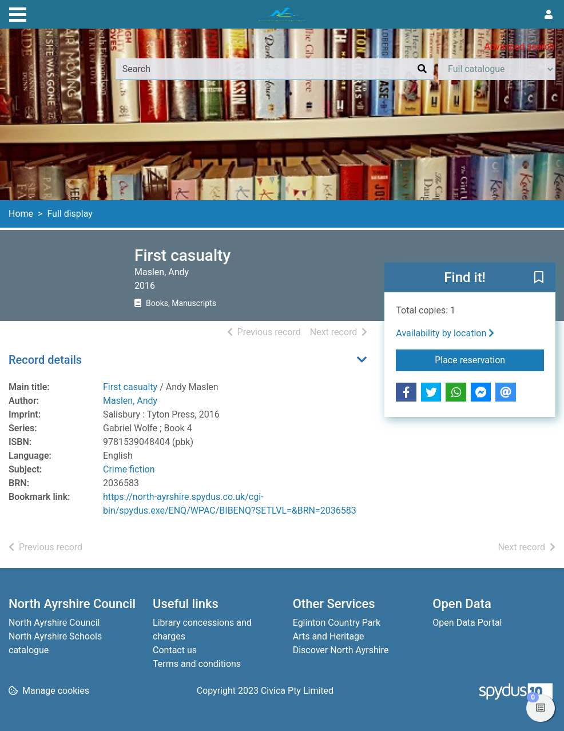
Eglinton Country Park (336, 622)
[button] (539, 278)
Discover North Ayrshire (341, 650)
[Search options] (496, 69)
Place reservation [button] (489, 359)
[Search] (422, 69)
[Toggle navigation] (17, 13)
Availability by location (445, 333)
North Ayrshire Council (54, 622)
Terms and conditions (197, 663)
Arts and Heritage (328, 636)
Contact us (175, 650)
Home (21, 213)
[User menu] (548, 15)
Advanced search (519, 46)
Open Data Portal (467, 622)
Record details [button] (45, 360)
